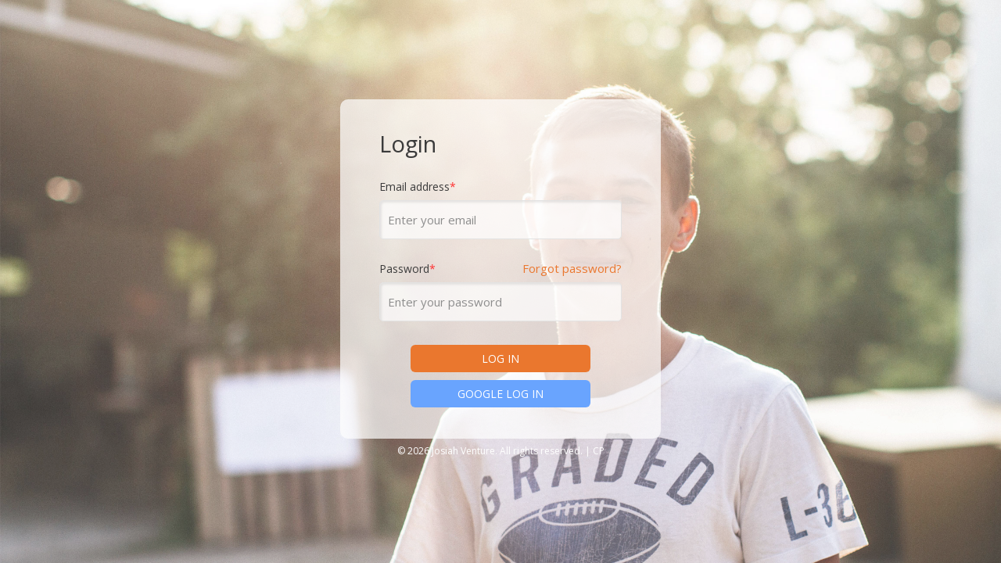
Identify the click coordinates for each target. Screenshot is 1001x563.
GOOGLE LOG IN (500, 393)
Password (407, 270)
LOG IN (500, 358)
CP (599, 450)
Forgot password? (572, 268)
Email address (417, 187)
